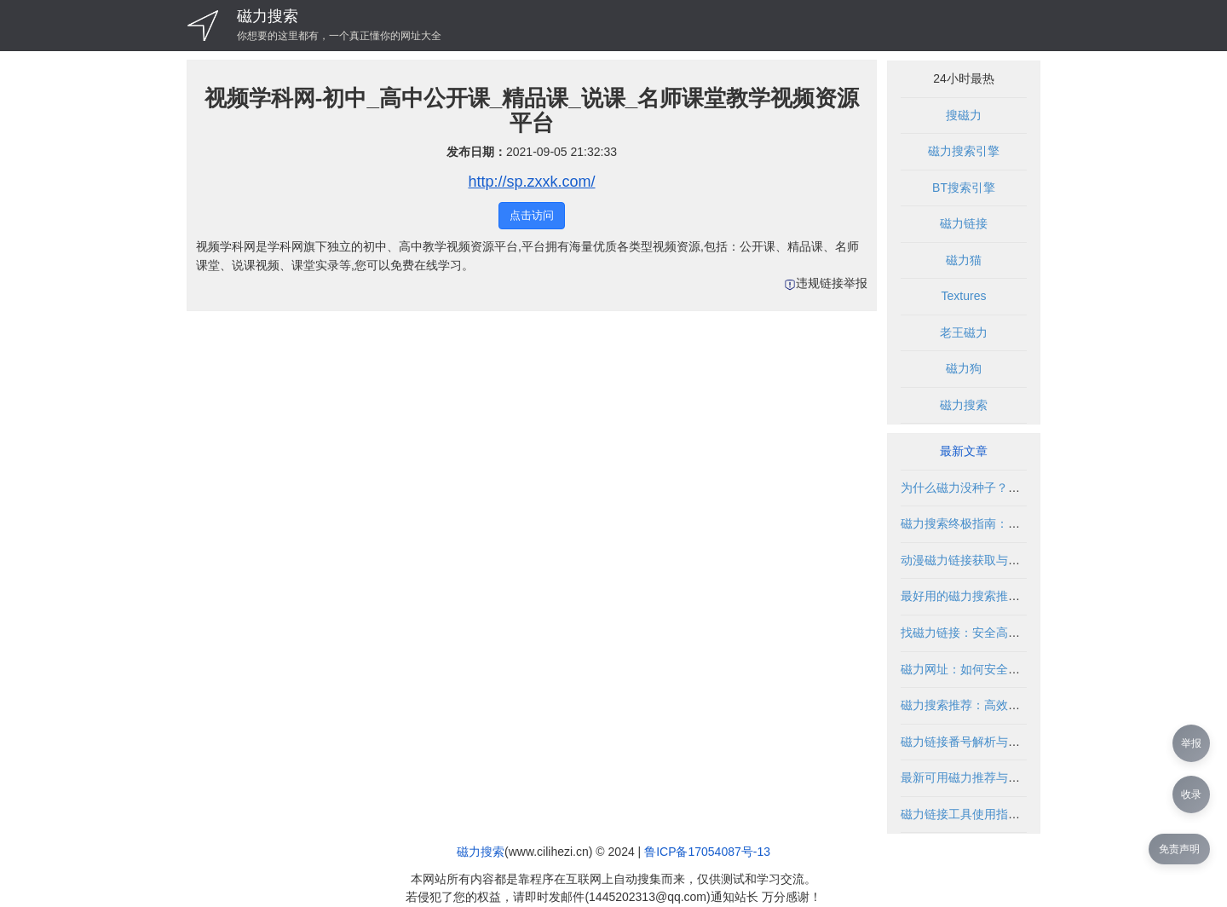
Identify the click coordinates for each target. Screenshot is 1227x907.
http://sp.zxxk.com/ (531, 181)
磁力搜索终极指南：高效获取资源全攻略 (1008, 523)
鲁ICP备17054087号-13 (707, 851)
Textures (964, 296)
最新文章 (964, 451)
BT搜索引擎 (963, 187)
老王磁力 (964, 332)
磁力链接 (964, 223)
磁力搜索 (267, 16)
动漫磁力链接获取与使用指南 (978, 560)
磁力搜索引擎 (963, 151)
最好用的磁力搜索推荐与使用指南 (990, 596)
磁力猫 (964, 260)
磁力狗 (964, 368)
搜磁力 (964, 115)
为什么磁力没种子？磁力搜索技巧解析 (1002, 487)
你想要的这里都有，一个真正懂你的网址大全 (339, 36)
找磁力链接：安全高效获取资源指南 (996, 632)
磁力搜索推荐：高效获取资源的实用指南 (1008, 705)
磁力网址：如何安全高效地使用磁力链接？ (1014, 669)
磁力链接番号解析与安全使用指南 (990, 741)
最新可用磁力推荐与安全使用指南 (990, 777)
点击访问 (532, 215)
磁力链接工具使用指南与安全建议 (990, 814)
